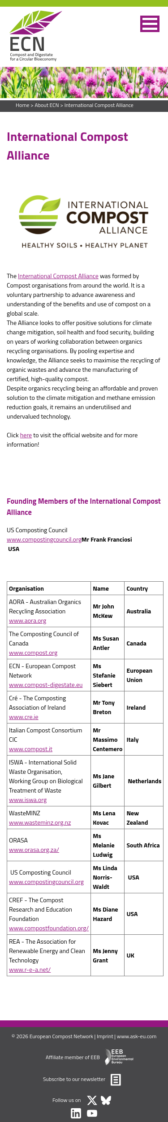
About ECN (46, 105)
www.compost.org (33, 652)
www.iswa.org (28, 799)
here (26, 435)
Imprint (105, 1036)
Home (22, 105)
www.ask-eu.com (136, 1036)
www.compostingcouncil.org (44, 539)
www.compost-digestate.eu (45, 684)
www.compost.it (30, 748)
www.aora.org (27, 620)
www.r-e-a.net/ (30, 969)
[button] (149, 24)
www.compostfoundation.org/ (49, 928)
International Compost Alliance (99, 105)
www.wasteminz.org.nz (40, 822)
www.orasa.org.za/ (34, 849)
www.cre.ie (24, 716)
